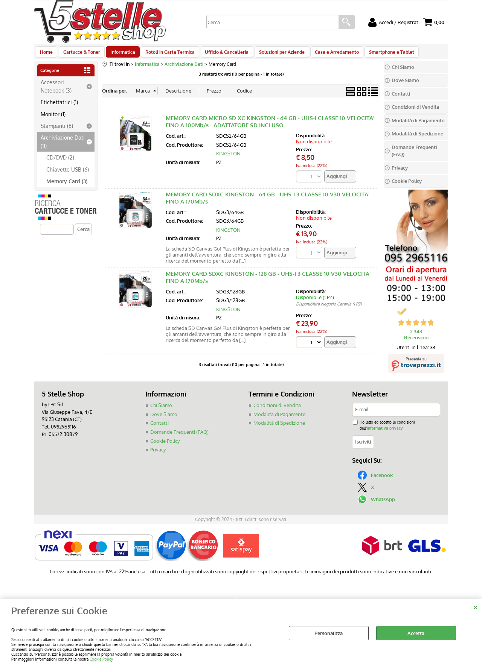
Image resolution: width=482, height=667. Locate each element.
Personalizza (328, 633)
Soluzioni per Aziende (275, 54)
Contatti (159, 427)
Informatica (120, 54)
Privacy (158, 453)
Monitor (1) (53, 117)
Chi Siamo (161, 409)
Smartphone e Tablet (383, 54)
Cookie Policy (101, 658)
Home (46, 54)
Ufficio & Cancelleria (222, 54)
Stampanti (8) (57, 129)
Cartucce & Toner (80, 54)
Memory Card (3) (66, 185)
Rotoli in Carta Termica (166, 54)
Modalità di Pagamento (279, 418)
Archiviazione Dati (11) (63, 145)
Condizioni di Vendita (277, 409)
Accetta (415, 633)
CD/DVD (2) (60, 161)
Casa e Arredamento (329, 54)
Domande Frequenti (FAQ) (179, 436)
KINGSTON (228, 158)
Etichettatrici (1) (59, 106)
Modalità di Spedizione (279, 427)
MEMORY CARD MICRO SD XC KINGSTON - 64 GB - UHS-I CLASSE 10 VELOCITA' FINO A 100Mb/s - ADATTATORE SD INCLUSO (270, 126)
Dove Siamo (163, 418)
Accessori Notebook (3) (56, 90)
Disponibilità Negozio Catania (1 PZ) (329, 308)
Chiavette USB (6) (67, 173)
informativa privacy (385, 431)
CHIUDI (475, 606)
